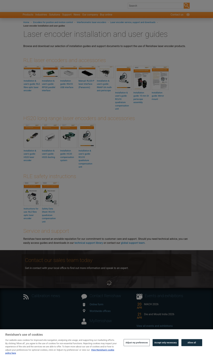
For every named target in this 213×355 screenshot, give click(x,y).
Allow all (192, 347)
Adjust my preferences (136, 347)
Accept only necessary (165, 347)
